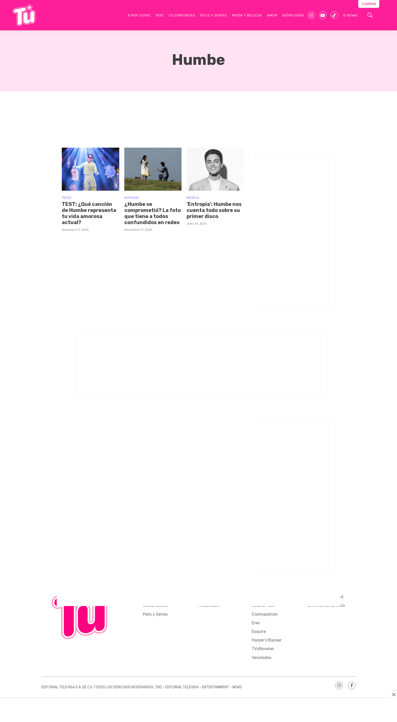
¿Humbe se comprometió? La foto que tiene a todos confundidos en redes (152, 213)
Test (159, 15)
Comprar (369, 4)
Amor (272, 15)
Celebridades (182, 15)
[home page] (24, 15)
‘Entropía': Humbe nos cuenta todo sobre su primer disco (214, 210)
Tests (66, 198)
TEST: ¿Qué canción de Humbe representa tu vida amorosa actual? (89, 213)
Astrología (293, 15)
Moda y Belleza (247, 15)
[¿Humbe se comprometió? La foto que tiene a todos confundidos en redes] (153, 169)
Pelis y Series (213, 15)
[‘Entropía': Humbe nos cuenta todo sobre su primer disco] (215, 169)
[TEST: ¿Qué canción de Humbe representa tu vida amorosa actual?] (90, 169)
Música (193, 198)
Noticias (131, 198)
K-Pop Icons (139, 15)
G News (350, 15)
